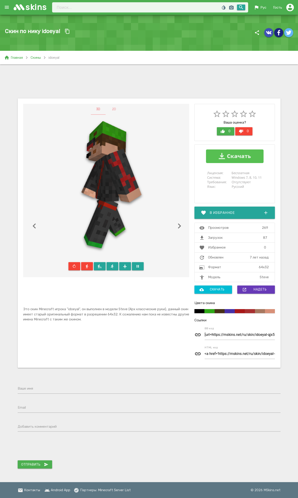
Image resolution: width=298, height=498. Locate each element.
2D (114, 109)
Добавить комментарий (37, 427)
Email (22, 407)
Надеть (254, 290)
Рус (260, 7)
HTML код (211, 347)
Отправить (34, 464)
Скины (36, 58)
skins (36, 7)
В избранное (235, 213)
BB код (209, 328)
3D (98, 109)
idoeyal (53, 58)
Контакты (29, 490)
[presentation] (52, 447)
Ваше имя (25, 388)
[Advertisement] (149, 81)
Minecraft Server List (114, 490)
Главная (13, 57)
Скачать (212, 290)
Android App (57, 490)
